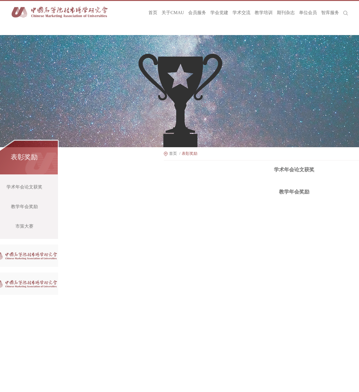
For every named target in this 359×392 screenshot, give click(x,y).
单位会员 (308, 10)
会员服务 (197, 10)
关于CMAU (173, 10)
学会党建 (219, 10)
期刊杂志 (286, 10)
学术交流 (241, 10)
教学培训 (264, 10)
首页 (152, 10)
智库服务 (330, 10)
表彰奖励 (205, 153)
